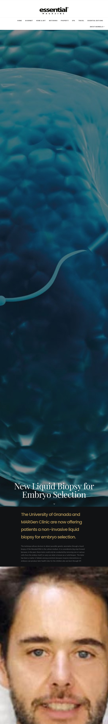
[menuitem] (20, 21)
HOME (19, 21)
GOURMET (29, 21)
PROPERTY (65, 21)
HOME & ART (41, 21)
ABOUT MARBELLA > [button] (97, 27)
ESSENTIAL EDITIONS (95, 21)
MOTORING (53, 21)
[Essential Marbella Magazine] (54, 8)
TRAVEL (81, 21)
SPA (73, 21)
